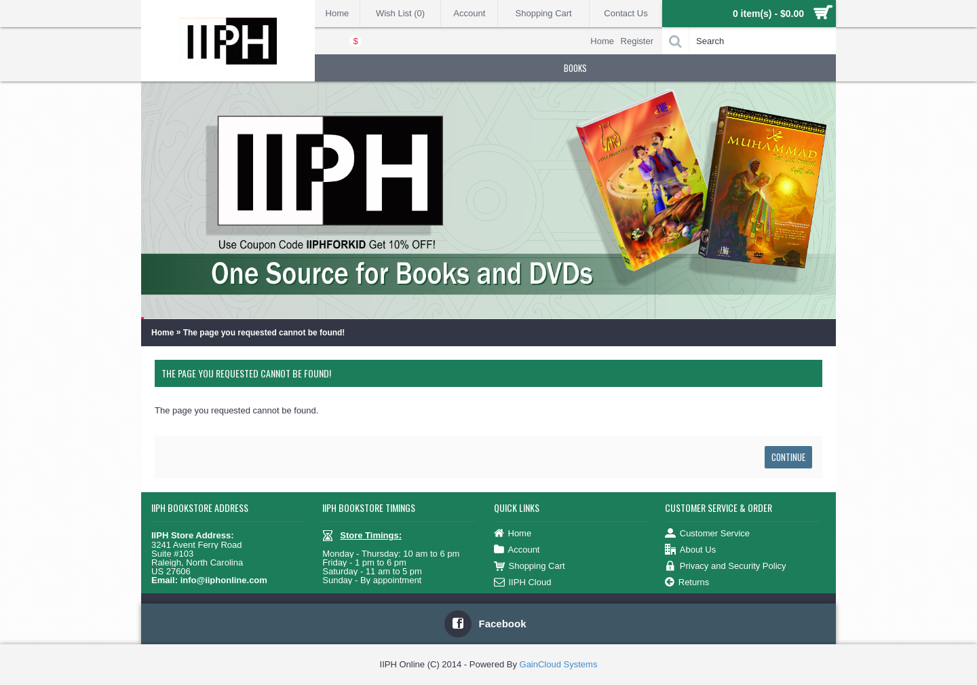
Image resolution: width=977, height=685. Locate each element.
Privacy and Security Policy (725, 566)
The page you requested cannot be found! (264, 332)
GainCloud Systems (559, 664)
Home (162, 332)
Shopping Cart (529, 566)
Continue (788, 457)
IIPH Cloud (523, 583)
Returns (687, 583)
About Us (690, 550)
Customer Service (707, 534)
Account (517, 550)
